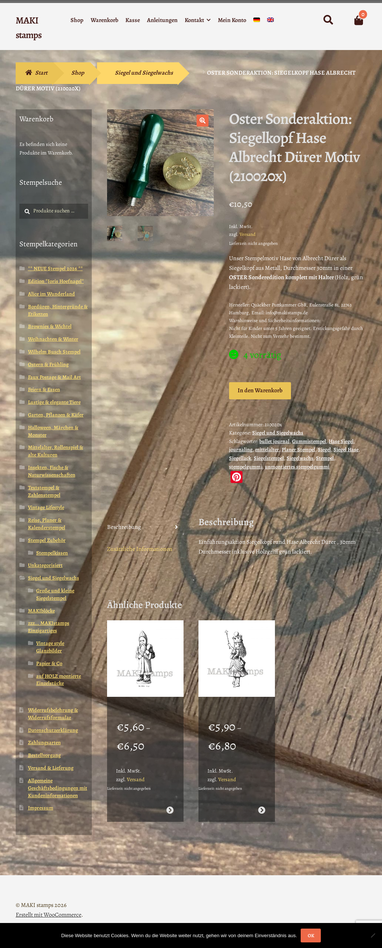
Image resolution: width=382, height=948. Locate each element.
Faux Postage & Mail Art (54, 377)
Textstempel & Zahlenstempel (44, 491)
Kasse (132, 20)
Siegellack (240, 458)
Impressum (40, 807)
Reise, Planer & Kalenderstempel (46, 524)
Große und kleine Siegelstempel (55, 594)
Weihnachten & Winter (53, 339)
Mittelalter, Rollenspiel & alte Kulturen (55, 451)
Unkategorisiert (45, 565)
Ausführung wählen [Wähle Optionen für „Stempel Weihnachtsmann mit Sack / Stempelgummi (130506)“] (169, 800)
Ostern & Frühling (48, 364)
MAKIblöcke (41, 610)
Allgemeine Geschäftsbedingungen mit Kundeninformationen (57, 788)
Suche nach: (327, 20)
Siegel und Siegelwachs (144, 73)
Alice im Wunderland (51, 293)
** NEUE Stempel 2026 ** (55, 268)
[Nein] (372, 935)
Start (41, 73)
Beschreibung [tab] (124, 527)
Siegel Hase (346, 449)
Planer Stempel (298, 449)
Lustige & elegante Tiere (54, 402)
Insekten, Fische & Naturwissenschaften (51, 471)
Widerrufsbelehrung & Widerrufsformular (53, 714)
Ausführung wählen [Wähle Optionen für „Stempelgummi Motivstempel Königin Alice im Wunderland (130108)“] (261, 800)
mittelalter (267, 449)
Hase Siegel (341, 441)
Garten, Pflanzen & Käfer (56, 414)
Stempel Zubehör (47, 540)
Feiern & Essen (44, 389)
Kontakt (194, 20)
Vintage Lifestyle (46, 507)
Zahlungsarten (44, 742)
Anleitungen (162, 20)
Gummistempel (309, 441)
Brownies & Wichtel (50, 326)
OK (311, 935)
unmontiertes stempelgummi (297, 466)
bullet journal (274, 441)
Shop (77, 20)
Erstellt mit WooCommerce (48, 905)
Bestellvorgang (44, 755)
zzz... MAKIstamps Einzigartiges (48, 627)
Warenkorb (104, 20)
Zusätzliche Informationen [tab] (139, 549)
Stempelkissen (52, 552)
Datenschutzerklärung (53, 730)
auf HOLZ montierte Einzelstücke (58, 680)
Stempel (325, 458)
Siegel (324, 449)
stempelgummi (245, 466)
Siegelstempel (269, 458)
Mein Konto (232, 20)
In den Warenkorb (260, 390)
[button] (203, 121)
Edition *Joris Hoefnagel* (56, 281)
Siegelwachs (299, 458)
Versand (247, 234)
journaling (241, 449)
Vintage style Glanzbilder (50, 647)
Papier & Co (49, 663)
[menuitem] (256, 21)
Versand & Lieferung (50, 767)
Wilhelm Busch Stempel (54, 351)
